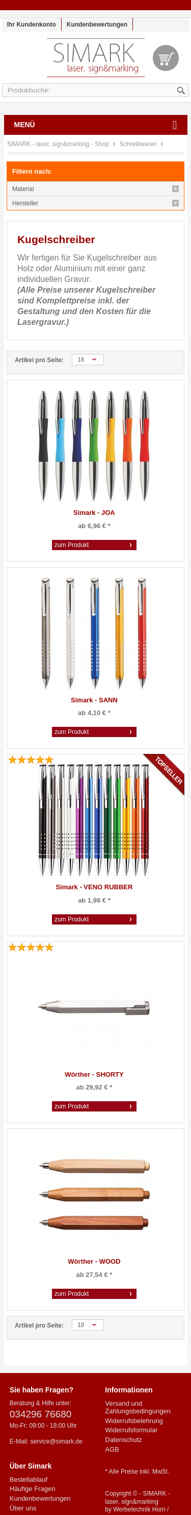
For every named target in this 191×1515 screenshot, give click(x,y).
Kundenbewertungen (97, 24)
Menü (24, 125)
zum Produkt (71, 545)
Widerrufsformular (131, 1430)
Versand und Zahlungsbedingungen (138, 1407)
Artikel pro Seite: (39, 360)
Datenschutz (123, 1439)
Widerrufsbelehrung (133, 1421)
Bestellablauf (28, 1479)
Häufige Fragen (33, 1489)
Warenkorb (166, 58)
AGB (112, 1449)
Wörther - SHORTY (94, 1074)
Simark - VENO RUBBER (94, 887)
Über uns (23, 1508)
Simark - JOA (94, 512)
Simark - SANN (94, 700)
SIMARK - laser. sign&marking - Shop (96, 62)
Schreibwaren (139, 144)
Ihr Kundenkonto (31, 24)
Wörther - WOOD (94, 1261)
